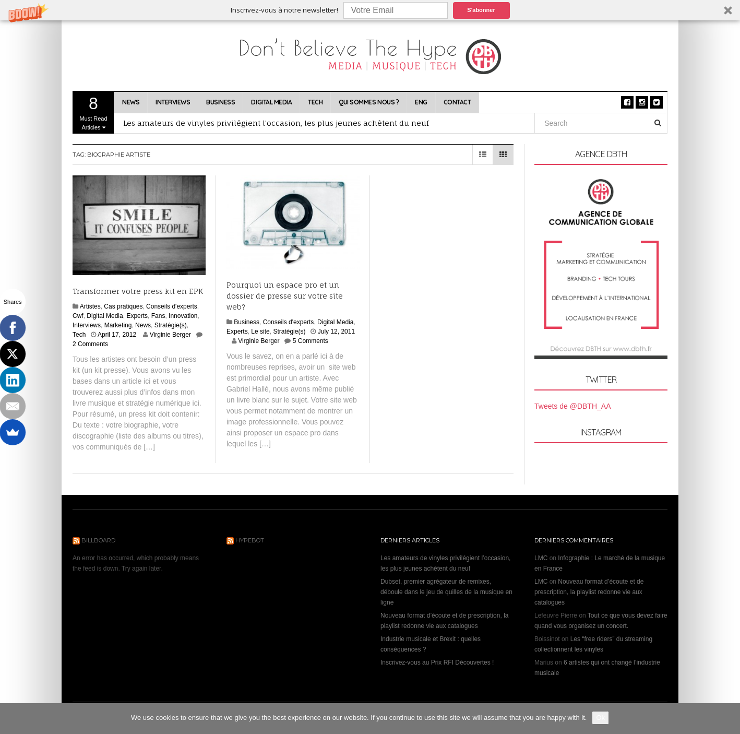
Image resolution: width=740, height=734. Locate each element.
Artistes (90, 306)
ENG (421, 102)
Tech (315, 102)
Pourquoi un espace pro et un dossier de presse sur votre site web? (284, 295)
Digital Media (271, 102)
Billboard (98, 540)
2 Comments (90, 344)
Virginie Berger (170, 334)
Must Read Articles (93, 112)
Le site (260, 331)
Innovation (183, 315)
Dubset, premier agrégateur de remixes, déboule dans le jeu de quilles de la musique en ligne (446, 592)
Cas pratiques (123, 306)
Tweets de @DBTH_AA (572, 406)
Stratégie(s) (170, 325)
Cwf (78, 315)
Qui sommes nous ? (369, 102)
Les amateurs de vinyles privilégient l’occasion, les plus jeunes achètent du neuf (276, 123)
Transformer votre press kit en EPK (138, 291)
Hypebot (249, 540)
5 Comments (310, 341)
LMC (540, 558)
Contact (457, 102)
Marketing (118, 325)
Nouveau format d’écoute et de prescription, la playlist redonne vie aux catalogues (588, 592)
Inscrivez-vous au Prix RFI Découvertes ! (437, 662)
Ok (600, 717)
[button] (370, 10)
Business (220, 102)
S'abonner (481, 10)
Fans (158, 315)
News (130, 102)
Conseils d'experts (171, 306)
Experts (137, 315)
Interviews (173, 102)
